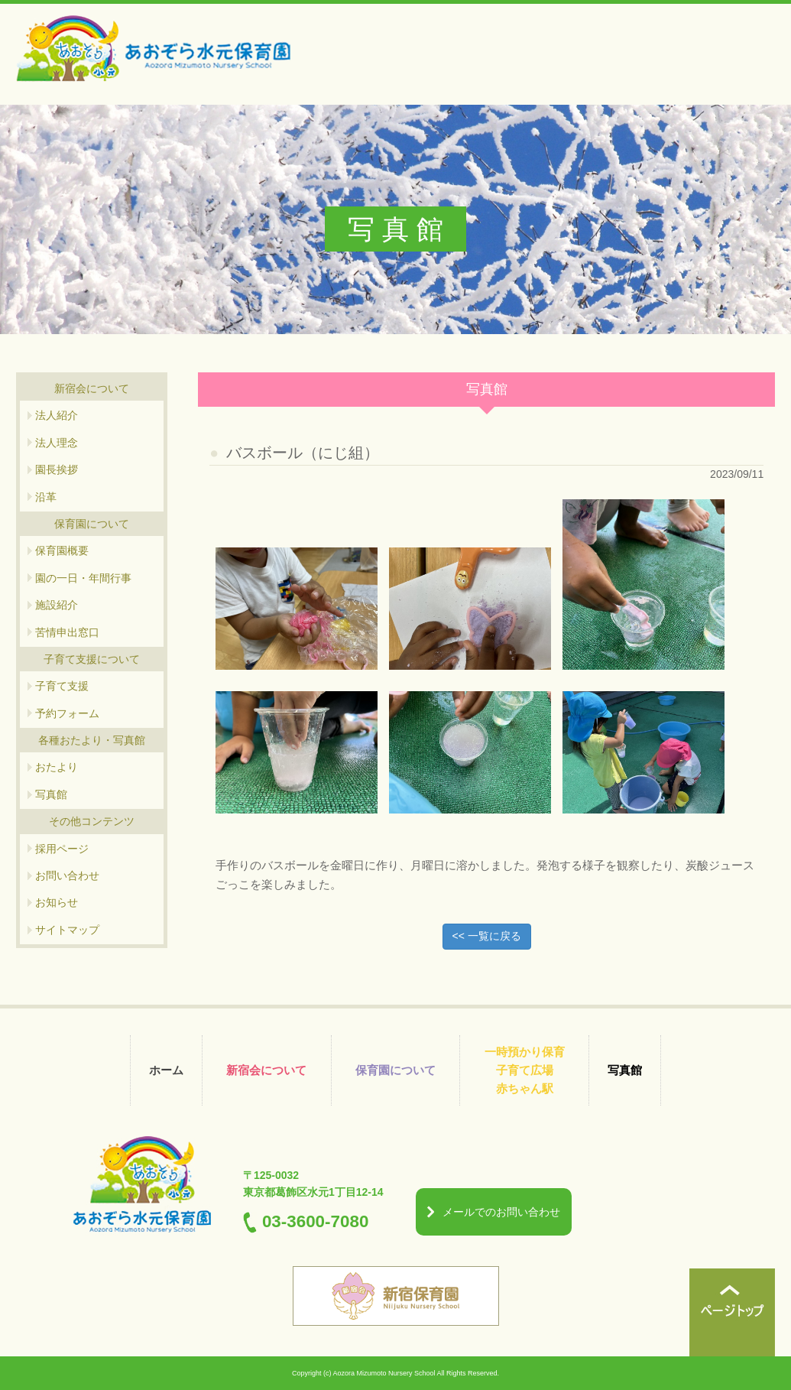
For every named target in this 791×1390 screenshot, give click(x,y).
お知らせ (56, 902)
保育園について (395, 1070)
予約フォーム (67, 713)
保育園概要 (62, 550)
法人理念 (56, 443)
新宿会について (266, 1070)
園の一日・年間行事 (83, 578)
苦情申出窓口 (67, 632)
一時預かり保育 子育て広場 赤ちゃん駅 (525, 1070)
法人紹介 (56, 415)
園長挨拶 (56, 469)
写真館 (51, 794)
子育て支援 (62, 686)
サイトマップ (67, 930)
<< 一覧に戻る (486, 936)
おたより (56, 767)
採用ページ (62, 849)
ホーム (166, 1070)
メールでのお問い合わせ (501, 1212)
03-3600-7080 (315, 1221)
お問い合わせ (67, 875)
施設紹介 (56, 605)
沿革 (46, 497)
